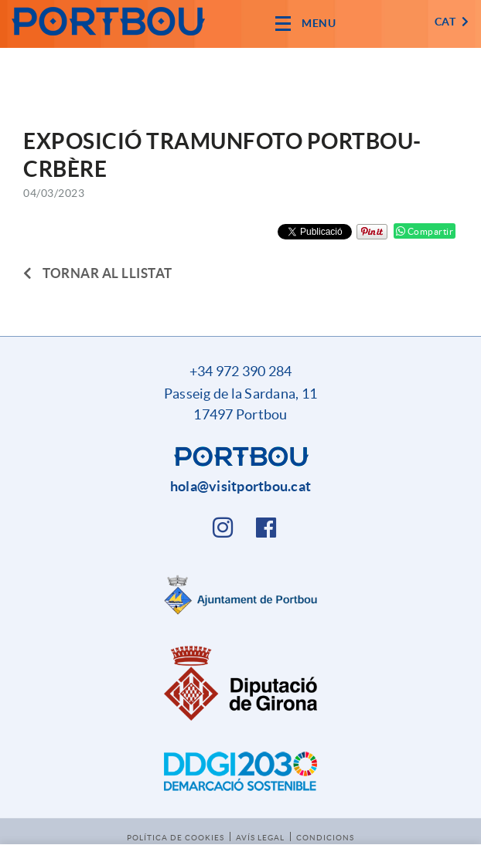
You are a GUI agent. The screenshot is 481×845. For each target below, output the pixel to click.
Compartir (425, 231)
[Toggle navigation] (305, 23)
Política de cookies (175, 837)
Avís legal (260, 837)
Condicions (325, 837)
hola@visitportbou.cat (240, 486)
